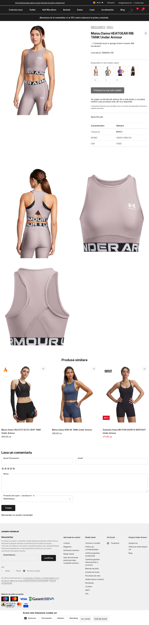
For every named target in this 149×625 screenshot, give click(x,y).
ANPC (87, 590)
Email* (80, 458)
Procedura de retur (92, 576)
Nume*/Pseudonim (11, 458)
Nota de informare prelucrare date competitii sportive (71, 560)
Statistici (60, 618)
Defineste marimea (71, 550)
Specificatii (97, 116)
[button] (146, 43)
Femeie (18, 571)
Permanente (47, 618)
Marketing (74, 618)
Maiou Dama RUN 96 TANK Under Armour (72, 430)
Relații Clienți (68, 554)
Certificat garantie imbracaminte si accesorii (92, 562)
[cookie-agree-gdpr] (100, 618)
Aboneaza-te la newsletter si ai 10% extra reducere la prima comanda (74, 17)
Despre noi (133, 543)
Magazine (67, 547)
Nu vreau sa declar (33, 571)
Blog (130, 553)
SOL (87, 594)
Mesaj (5, 474)
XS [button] (95, 80)
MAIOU (110, 27)
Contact (66, 543)
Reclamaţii (89, 583)
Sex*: (3, 567)
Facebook (115, 543)
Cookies (88, 586)
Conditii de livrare (92, 572)
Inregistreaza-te (125, 3)
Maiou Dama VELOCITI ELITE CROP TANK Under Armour (21, 431)
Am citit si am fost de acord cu (30, 580)
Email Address (9, 555)
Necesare (32, 618)
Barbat (8, 571)
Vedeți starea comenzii (94, 579)
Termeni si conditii (92, 543)
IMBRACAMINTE (98, 27)
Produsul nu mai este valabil (107, 90)
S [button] (106, 80)
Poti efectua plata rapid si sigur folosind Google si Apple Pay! (40, 3)
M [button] (117, 80)
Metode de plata (92, 569)
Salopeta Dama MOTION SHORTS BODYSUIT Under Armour (124, 431)
